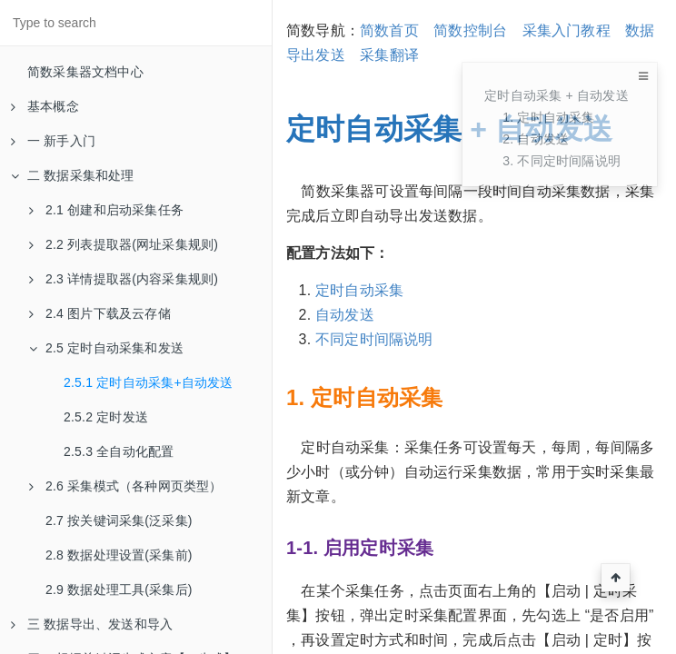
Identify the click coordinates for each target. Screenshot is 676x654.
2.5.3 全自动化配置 (119, 451)
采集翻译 (389, 55)
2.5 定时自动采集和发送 (106, 348)
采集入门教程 (566, 30)
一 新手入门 (53, 141)
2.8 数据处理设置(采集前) (119, 555)
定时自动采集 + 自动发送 (556, 95)
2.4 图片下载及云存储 (100, 313)
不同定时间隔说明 (374, 339)
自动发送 (344, 314)
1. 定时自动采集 (548, 117)
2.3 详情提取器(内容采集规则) (123, 279)
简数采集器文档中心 (85, 71)
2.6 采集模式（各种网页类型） (126, 486)
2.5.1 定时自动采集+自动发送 (149, 382)
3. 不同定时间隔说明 (561, 161)
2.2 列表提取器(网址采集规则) (123, 244)
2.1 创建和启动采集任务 (106, 210)
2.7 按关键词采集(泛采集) (119, 520)
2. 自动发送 (535, 139)
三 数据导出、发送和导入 (92, 624)
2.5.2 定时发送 (106, 417)
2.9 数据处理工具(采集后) (119, 589)
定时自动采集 (359, 290)
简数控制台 (470, 30)
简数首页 (389, 30)
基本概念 (45, 106)
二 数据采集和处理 (72, 175)
